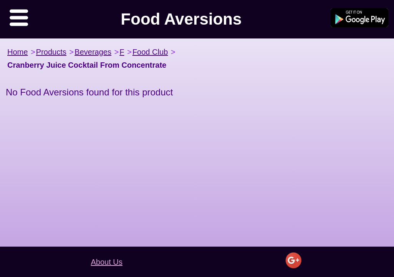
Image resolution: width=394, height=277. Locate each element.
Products (51, 52)
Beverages (93, 52)
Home (17, 52)
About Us (106, 262)
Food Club (150, 52)
